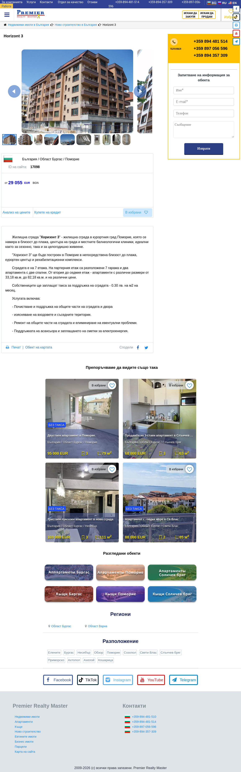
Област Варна (95, 626)
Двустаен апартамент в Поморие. (72, 435)
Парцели (21, 746)
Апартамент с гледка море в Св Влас (152, 519)
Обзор (98, 652)
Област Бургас (59, 626)
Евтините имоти (25, 736)
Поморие (113, 652)
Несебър (83, 652)
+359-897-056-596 (144, 726)
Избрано (231, 13)
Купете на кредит (48, 212)
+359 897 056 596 (211, 48)
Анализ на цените (17, 212)
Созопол (130, 652)
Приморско (56, 660)
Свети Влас (148, 652)
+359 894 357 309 (211, 55)
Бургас (69, 652)
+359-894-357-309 (144, 731)
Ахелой (89, 660)
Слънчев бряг (171, 652)
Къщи (18, 726)
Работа (6, 6)
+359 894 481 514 (211, 41)
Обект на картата (38, 347)
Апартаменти (24, 721)
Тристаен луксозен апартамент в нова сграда (80, 519)
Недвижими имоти (27, 716)
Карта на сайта (25, 751)
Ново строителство (28, 731)
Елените (54, 652)
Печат (16, 347)
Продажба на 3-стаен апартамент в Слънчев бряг (160, 435)
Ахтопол (74, 660)
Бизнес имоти (24, 741)
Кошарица (105, 660)
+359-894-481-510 (144, 716)
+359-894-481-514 (144, 721)
